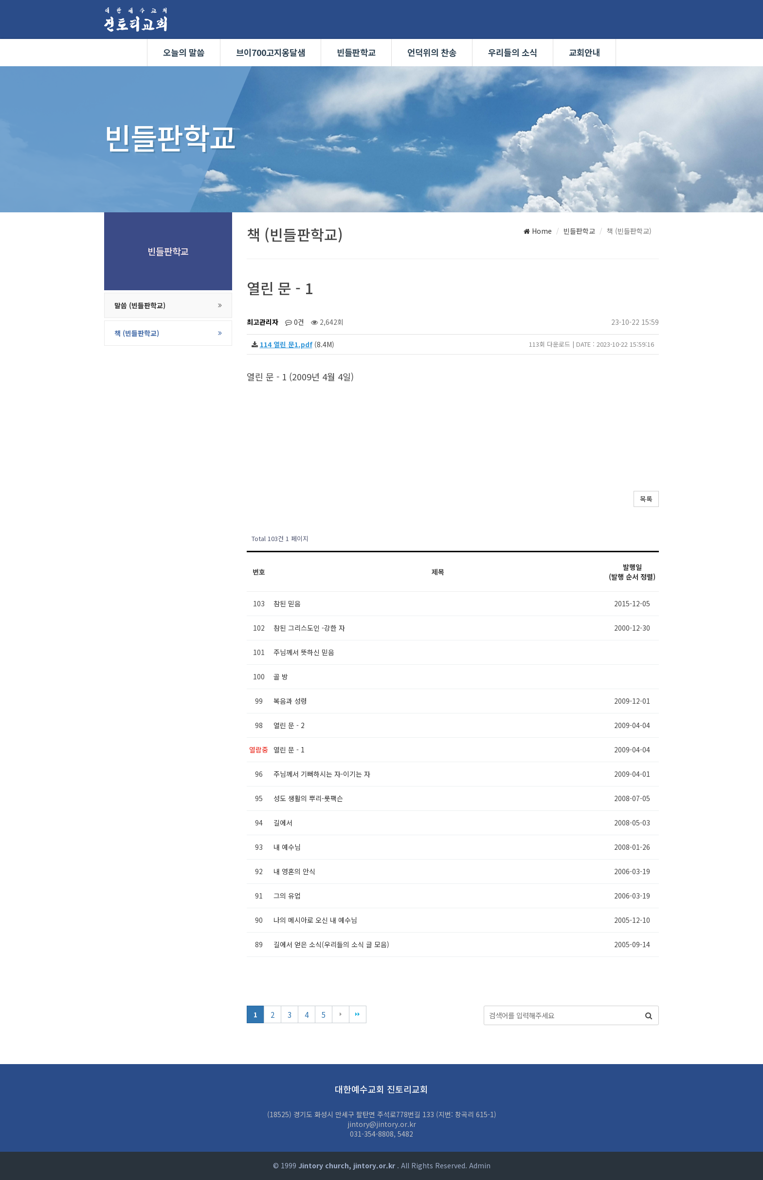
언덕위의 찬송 (431, 52)
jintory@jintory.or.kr (381, 1124)
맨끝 (357, 1014)
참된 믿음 (287, 603)
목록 (646, 499)
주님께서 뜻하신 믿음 (303, 652)
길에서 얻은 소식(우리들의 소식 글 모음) (331, 944)
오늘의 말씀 (183, 52)
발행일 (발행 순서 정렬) (632, 571)
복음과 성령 (290, 701)
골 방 (280, 676)
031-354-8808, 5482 (381, 1134)
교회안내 (584, 52)
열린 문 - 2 (289, 725)
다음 (340, 1014)
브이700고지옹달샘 (270, 52)
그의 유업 (287, 895)
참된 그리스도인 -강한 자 (309, 628)
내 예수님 (287, 847)
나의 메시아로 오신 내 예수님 (315, 920)
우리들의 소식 (512, 52)
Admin (479, 1165)
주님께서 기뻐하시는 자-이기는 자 (321, 774)
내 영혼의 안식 (294, 871)
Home (538, 231)
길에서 (282, 822)
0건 (294, 322)
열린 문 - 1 (289, 749)
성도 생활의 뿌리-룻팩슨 (308, 798)
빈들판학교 (356, 52)
